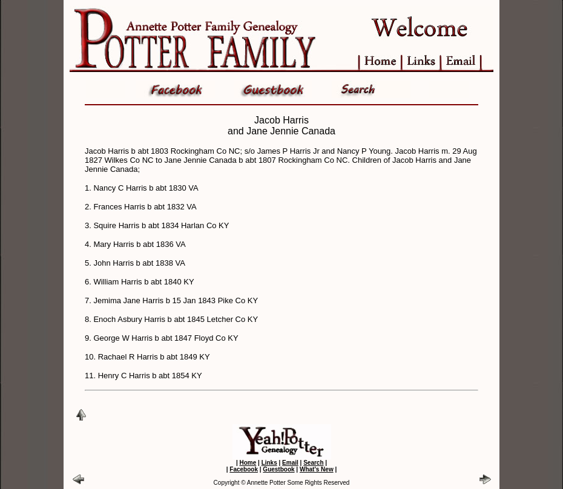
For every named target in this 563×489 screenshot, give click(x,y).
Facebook (243, 469)
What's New (317, 469)
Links (269, 462)
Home (247, 462)
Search (313, 462)
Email (290, 462)
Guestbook (278, 469)
